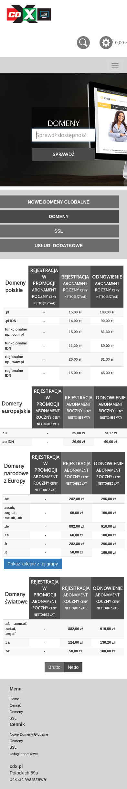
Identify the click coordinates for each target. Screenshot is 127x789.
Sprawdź (63, 154)
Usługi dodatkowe (24, 754)
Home (14, 699)
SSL (13, 718)
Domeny (16, 712)
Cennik (15, 705)
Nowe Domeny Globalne (29, 734)
